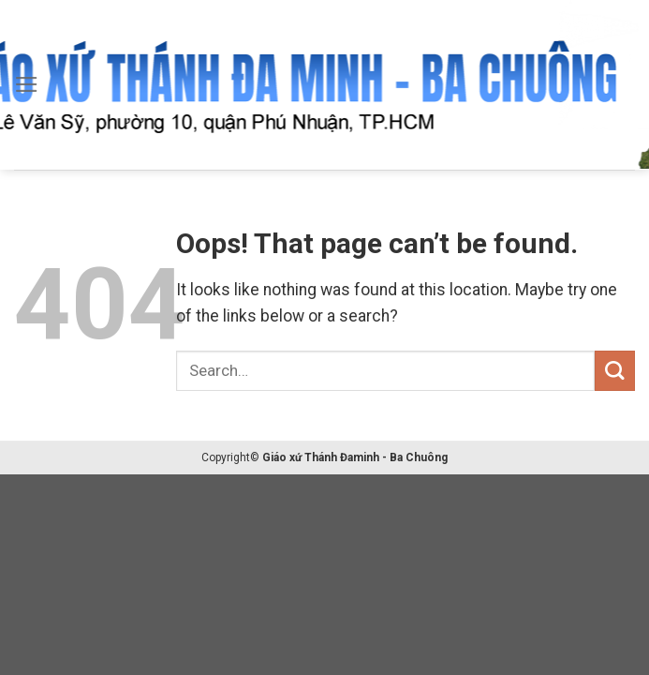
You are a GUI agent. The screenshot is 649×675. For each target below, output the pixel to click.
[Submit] (615, 371)
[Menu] (26, 84)
